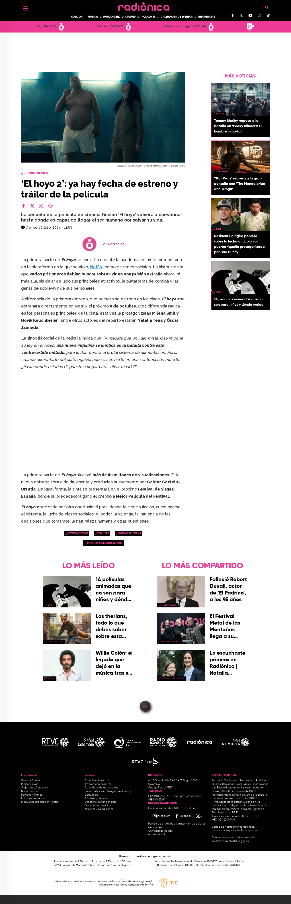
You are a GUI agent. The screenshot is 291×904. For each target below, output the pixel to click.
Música (93, 17)
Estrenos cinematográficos (104, 543)
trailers (103, 533)
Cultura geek (55, 642)
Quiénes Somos (30, 780)
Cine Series (38, 173)
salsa (51, 678)
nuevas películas (130, 533)
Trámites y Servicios (97, 798)
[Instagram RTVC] (161, 816)
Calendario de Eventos (177, 17)
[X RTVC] (199, 816)
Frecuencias (206, 17)
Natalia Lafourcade (173, 678)
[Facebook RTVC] (182, 816)
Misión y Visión (29, 784)
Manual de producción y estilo (40, 802)
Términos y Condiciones (99, 809)
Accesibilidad (157, 834)
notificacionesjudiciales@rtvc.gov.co (234, 830)
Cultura (130, 17)
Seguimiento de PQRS (225, 812)
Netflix (96, 267)
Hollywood (169, 605)
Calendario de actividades (101, 787)
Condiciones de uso (160, 831)
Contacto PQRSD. (247, 798)
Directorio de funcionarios (101, 802)
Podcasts (149, 17)
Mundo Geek (111, 17)
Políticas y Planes (31, 795)
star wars (222, 171)
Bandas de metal (171, 642)
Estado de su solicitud (98, 805)
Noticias (77, 17)
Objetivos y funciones (34, 787)
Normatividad (29, 791)
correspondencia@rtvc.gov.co (231, 795)
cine (218, 229)
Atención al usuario (97, 780)
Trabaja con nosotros (98, 784)
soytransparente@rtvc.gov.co (230, 841)
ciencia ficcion (78, 533)
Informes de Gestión (33, 798)
